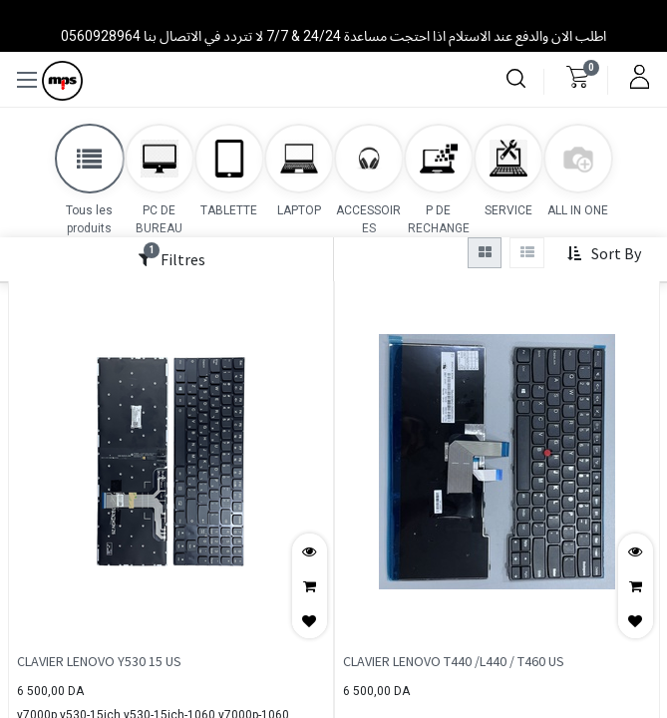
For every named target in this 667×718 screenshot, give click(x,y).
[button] (603, 254)
